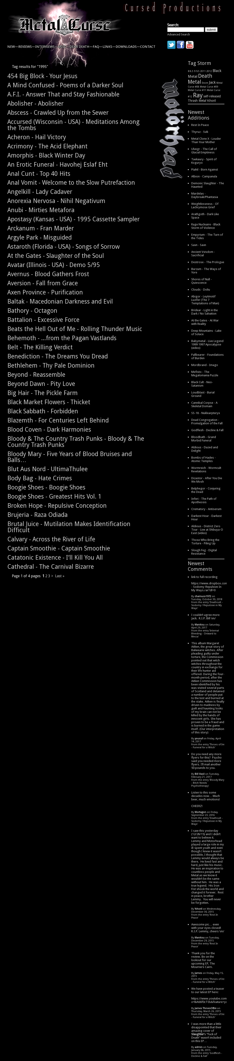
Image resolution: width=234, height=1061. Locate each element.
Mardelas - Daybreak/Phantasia (204, 195)
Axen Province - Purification (45, 292)
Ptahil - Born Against (204, 169)
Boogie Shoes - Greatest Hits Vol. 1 (54, 496)
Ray (198, 95)
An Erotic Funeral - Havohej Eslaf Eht (57, 164)
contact (147, 47)
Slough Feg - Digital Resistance (204, 551)
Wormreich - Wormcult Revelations (206, 469)
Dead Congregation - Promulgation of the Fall (207, 421)
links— (109, 47)
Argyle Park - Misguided (39, 237)
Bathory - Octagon (32, 310)
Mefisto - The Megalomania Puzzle (204, 373)
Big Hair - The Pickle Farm (42, 392)
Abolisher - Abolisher (35, 103)
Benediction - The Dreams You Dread (57, 356)
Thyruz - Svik (199, 132)
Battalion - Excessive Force (43, 319)
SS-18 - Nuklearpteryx (205, 413)
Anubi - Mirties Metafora (40, 210)
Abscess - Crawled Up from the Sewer (58, 112)
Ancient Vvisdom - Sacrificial (203, 253)
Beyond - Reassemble (36, 374)
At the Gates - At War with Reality (205, 322)
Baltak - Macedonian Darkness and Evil (60, 301)
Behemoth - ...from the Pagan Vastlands (62, 338)
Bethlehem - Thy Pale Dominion (51, 365)
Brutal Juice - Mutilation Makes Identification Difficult (68, 527)
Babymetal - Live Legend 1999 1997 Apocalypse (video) (207, 344)
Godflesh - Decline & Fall (207, 430)
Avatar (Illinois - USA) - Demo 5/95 (53, 264)
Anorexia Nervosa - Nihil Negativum (56, 200)
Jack (212, 82)
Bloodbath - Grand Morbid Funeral (203, 438)
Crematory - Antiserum (206, 509)
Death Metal (200, 79)
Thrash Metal (197, 100)
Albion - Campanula (204, 176)
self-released (212, 96)
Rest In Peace (200, 125)
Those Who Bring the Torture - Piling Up (205, 541)
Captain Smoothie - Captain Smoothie (58, 548)
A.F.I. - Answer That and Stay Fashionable (63, 94)
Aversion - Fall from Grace (42, 283)
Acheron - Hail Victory (36, 137)
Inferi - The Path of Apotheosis (203, 500)
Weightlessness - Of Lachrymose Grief (204, 205)
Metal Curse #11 (197, 90)
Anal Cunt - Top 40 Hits (38, 173)
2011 (203, 71)
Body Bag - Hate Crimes (39, 478)
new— (12, 47)
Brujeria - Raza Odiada (37, 514)
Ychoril (211, 100)
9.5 (197, 71)
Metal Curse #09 (209, 86)
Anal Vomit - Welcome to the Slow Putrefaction (71, 182)
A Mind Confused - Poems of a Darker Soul (65, 85)
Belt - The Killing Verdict (40, 347)
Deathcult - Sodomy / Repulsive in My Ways (207, 605)
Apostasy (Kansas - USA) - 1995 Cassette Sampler (73, 219)
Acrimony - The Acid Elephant (47, 146)
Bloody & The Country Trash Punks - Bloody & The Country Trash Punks (75, 441)
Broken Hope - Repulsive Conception (57, 505)
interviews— (46, 47)
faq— (98, 47)
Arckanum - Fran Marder (40, 228)
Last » (59, 576)
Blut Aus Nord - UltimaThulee (47, 469)
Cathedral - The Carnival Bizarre (50, 566)
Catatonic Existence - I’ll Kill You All (55, 557)
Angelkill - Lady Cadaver (39, 191)
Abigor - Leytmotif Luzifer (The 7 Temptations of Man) (205, 300)
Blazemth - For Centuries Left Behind (58, 420)
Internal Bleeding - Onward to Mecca (205, 633)
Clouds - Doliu (200, 289)
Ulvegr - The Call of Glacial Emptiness (204, 150)
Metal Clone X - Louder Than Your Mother (206, 140)
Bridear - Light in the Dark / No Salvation (204, 311)
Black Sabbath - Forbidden (42, 411)
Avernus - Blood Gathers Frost (48, 274)
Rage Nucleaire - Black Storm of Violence (205, 226)
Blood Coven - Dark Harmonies (49, 429)
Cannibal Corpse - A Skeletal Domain (204, 404)
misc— (64, 47)
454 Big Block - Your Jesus (42, 76)
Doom (205, 83)
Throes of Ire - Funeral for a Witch (207, 746)
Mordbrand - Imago (204, 365)
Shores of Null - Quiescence (201, 281)
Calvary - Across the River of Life (51, 539)
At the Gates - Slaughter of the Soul (55, 255)
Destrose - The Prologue (207, 262)
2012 (209, 71)
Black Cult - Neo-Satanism (202, 383)
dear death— (81, 47)
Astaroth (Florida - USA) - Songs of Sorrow (63, 246)
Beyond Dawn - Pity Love (41, 383)
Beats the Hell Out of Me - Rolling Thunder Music (74, 328)
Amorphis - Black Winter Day (46, 155)
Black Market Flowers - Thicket (48, 402)
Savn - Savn (198, 245)
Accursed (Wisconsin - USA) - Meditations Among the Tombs (73, 124)
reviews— (26, 47)
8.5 (191, 71)
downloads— (128, 47)
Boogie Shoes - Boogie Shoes (46, 487)
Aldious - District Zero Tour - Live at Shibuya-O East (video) (207, 529)
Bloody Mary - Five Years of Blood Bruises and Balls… (69, 457)
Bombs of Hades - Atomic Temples (203, 459)
